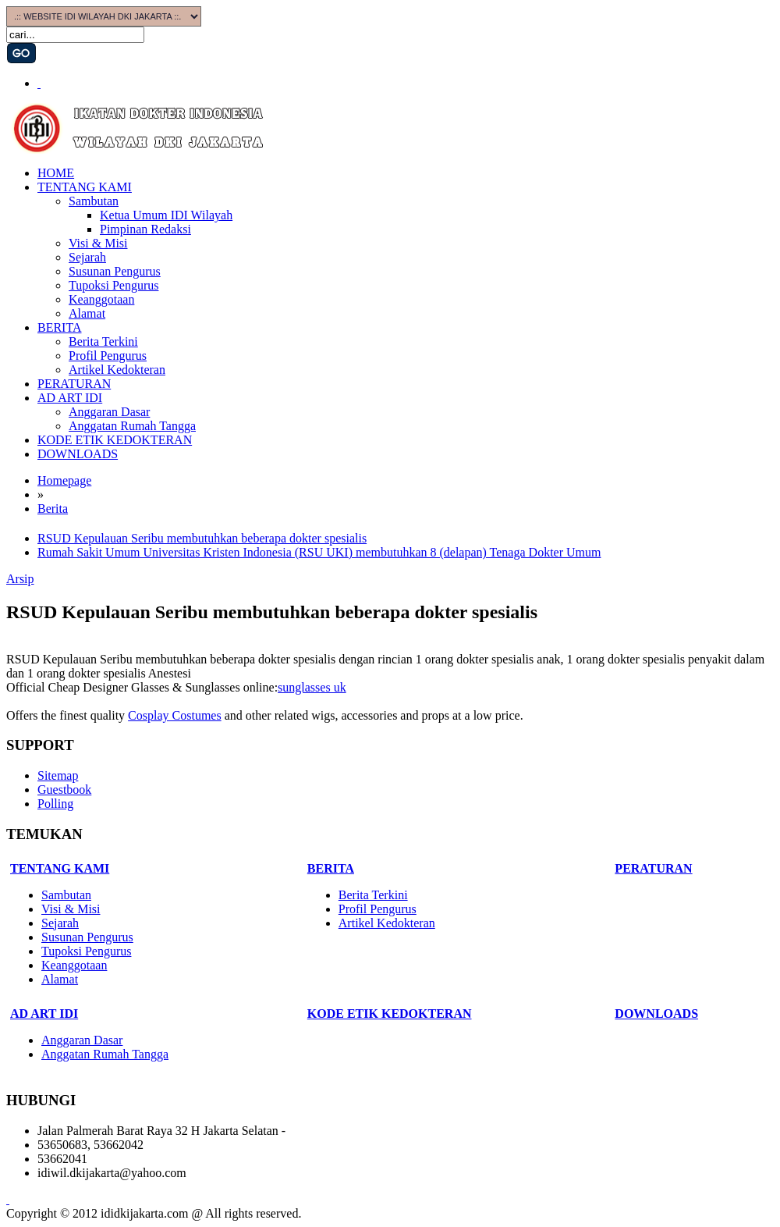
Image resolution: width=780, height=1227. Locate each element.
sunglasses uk (312, 687)
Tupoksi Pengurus (113, 285)
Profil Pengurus (108, 355)
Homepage (64, 480)
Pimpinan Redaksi (145, 229)
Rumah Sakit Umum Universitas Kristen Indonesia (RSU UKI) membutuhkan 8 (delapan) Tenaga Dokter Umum (319, 552)
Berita (52, 508)
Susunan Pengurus (115, 271)
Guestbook (64, 789)
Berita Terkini (103, 341)
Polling (55, 803)
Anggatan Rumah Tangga (132, 425)
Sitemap (57, 775)
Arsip (20, 578)
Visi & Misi (98, 243)
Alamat (87, 313)
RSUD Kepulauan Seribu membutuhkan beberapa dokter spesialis (202, 538)
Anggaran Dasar (109, 411)
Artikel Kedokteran (117, 369)
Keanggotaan (101, 299)
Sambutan (94, 201)
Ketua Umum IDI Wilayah (166, 215)
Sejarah (87, 257)
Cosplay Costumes (175, 715)
